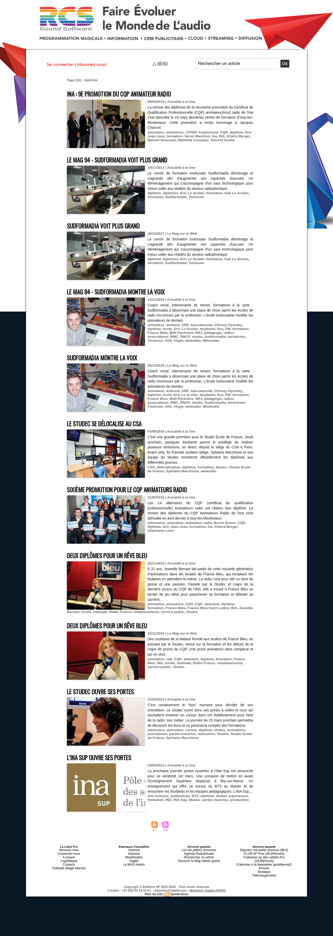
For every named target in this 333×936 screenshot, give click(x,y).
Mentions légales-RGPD (207, 883)
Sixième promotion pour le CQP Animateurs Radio (134, 489)
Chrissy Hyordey (224, 325)
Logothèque (68, 859)
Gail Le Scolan (233, 193)
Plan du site (154, 887)
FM (225, 329)
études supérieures (229, 801)
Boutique (264, 865)
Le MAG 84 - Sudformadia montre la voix (121, 291)
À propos (69, 856)
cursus (189, 735)
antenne (171, 325)
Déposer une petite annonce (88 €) (264, 849)
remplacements (129, 612)
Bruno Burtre (222, 523)
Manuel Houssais (161, 140)
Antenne (134, 849)
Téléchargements (264, 868)
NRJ (197, 333)
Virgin (177, 340)
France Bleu (157, 333)
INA (219, 136)
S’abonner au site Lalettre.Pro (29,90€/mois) (264, 856)
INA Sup (179, 805)
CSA (151, 467)
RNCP (183, 337)
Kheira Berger (235, 136)
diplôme (232, 132)
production (236, 805)
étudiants (205, 329)
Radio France (104, 612)
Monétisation (134, 856)
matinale (85, 612)
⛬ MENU (160, 63)
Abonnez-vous (69, 849)
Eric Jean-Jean (174, 527)
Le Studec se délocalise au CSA (109, 423)
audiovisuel (179, 801)
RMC (173, 337)
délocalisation (168, 467)
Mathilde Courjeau (191, 140)
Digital (134, 859)
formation (174, 136)
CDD (187, 604)
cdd (168, 659)
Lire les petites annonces (199, 849)
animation (155, 604)
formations (233, 735)
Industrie (134, 852)
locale (71, 612)
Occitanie (155, 197)
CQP (221, 132)
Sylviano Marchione (176, 471)
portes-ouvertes (181, 739)
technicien (233, 337)
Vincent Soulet (220, 140)
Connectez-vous (69, 852)
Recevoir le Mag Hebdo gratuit (199, 859)
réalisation (204, 739)
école (166, 329)
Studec (219, 467)
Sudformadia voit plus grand (107, 225)
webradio (191, 340)
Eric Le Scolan (190, 193)
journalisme (157, 739)
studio (195, 337)
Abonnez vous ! (92, 64)
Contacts (68, 862)
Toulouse (194, 197)
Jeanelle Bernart (231, 608)
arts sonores (158, 801)
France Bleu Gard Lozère (189, 608)
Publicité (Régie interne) (69, 865)
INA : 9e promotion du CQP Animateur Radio (125, 93)
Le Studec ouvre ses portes (105, 691)
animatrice (173, 132)
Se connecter (60, 64)
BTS (193, 801)
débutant (209, 604)
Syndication (179, 887)
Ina (212, 136)
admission (156, 735)
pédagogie (210, 333)
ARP (183, 325)
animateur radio (197, 523)
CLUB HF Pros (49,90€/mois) (264, 852)
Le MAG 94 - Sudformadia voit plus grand (123, 159)
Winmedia (209, 340)
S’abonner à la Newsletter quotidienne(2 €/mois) (264, 861)
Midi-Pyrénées (180, 333)
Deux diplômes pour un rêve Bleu (112, 555)
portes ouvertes (213, 805)
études (217, 735)
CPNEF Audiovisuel (200, 132)
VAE (167, 340)
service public (155, 612)
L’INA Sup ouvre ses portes (103, 757)
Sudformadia (175, 197)
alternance (156, 523)
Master (193, 805)
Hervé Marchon (195, 136)
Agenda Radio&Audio (199, 852)
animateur (155, 132)
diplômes (169, 193)
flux (218, 329)
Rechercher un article (199, 856)
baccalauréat (199, 325)
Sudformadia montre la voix (106, 357)
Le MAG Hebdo (134, 862)
